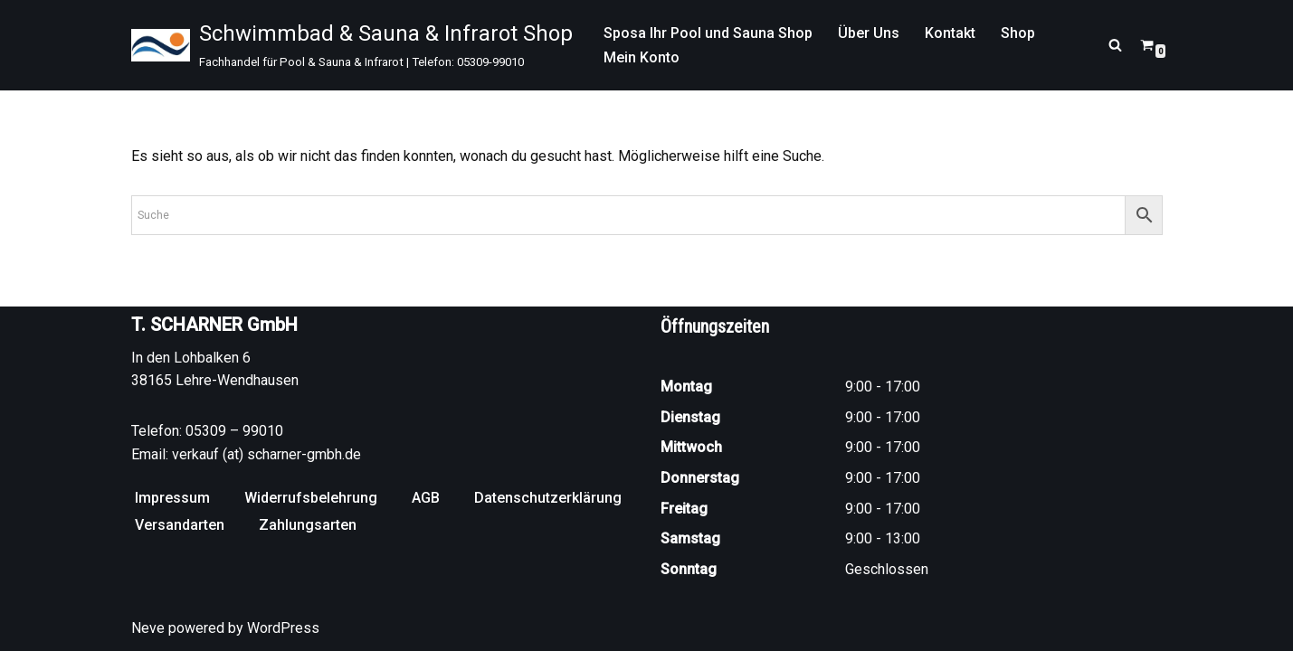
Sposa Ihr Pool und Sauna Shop (708, 33)
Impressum (172, 497)
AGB (426, 497)
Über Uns (868, 33)
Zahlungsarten (308, 524)
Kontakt (950, 33)
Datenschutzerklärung (548, 497)
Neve (148, 628)
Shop (1018, 33)
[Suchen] (1115, 45)
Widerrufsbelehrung (310, 497)
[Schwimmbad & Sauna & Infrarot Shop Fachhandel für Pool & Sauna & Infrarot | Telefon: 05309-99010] (352, 45)
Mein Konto (642, 57)
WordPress (283, 628)
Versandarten (179, 524)
